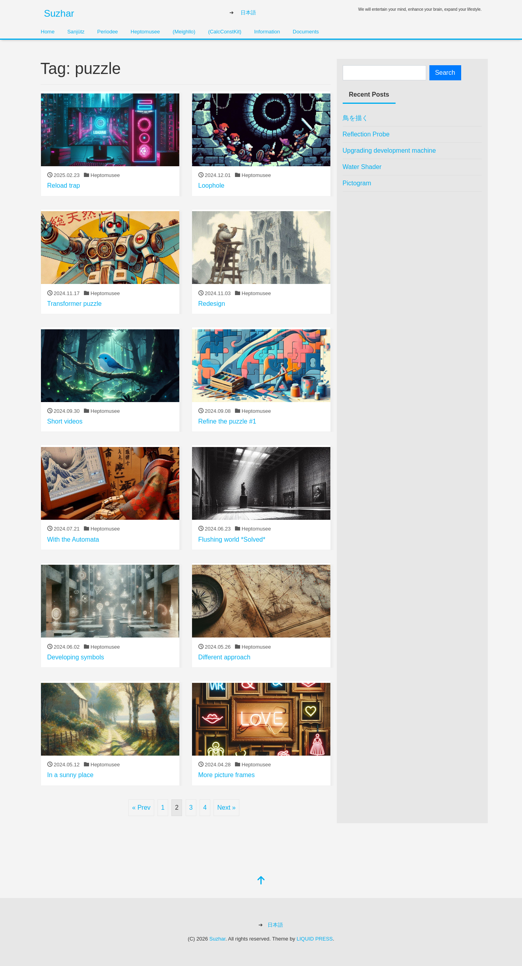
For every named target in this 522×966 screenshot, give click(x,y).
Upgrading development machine (389, 150)
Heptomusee (145, 32)
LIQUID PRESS (315, 939)
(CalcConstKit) (224, 32)
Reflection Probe (366, 134)
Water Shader (362, 166)
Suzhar (59, 13)
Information (267, 32)
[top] (261, 881)
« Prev (141, 807)
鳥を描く (355, 118)
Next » (226, 807)
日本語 (248, 13)
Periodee (107, 32)
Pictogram (357, 183)
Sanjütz (75, 32)
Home (48, 32)
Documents (306, 32)
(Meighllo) (184, 32)
